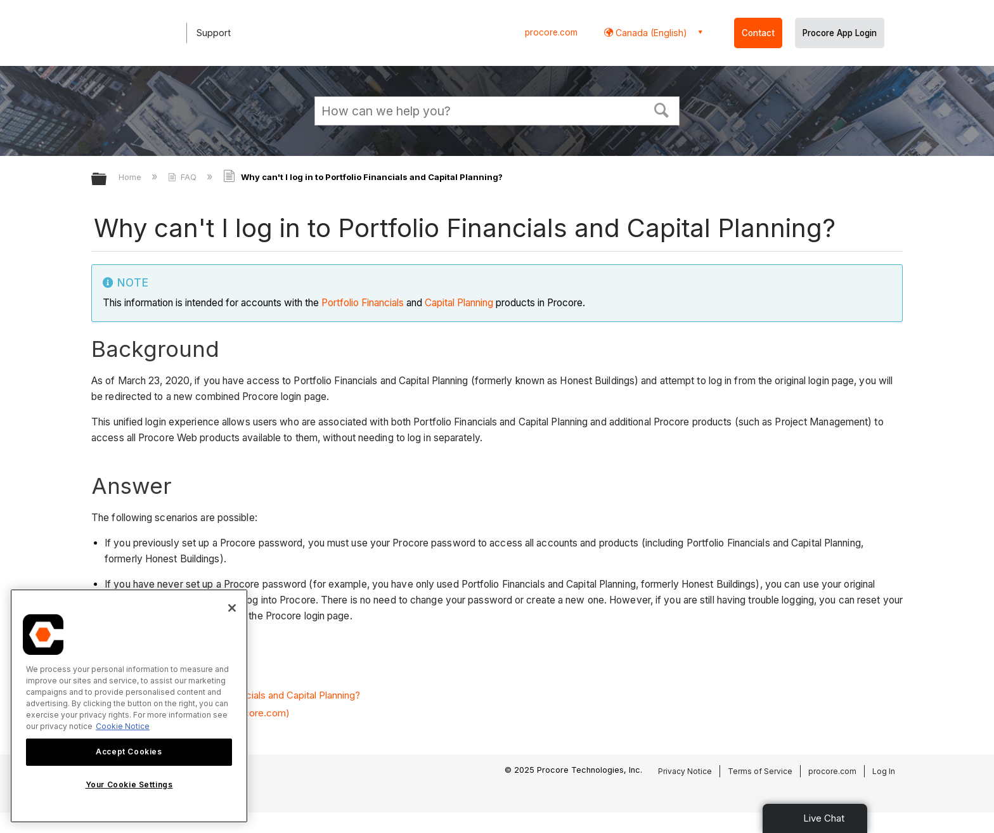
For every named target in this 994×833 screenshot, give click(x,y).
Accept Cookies (129, 751)
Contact (758, 33)
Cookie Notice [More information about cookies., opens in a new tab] (123, 726)
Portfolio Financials (362, 303)
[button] (662, 109)
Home (131, 177)
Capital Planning (459, 303)
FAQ (183, 177)
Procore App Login (840, 33)
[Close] (232, 608)
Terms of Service (760, 771)
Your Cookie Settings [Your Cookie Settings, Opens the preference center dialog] (129, 784)
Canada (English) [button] (650, 32)
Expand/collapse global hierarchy (107, 180)
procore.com (551, 32)
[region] (129, 706)
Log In (883, 771)
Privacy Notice (685, 771)
